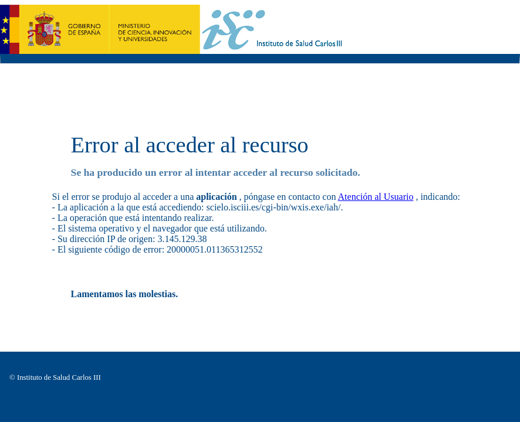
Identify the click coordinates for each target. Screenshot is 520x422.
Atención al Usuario (376, 197)
